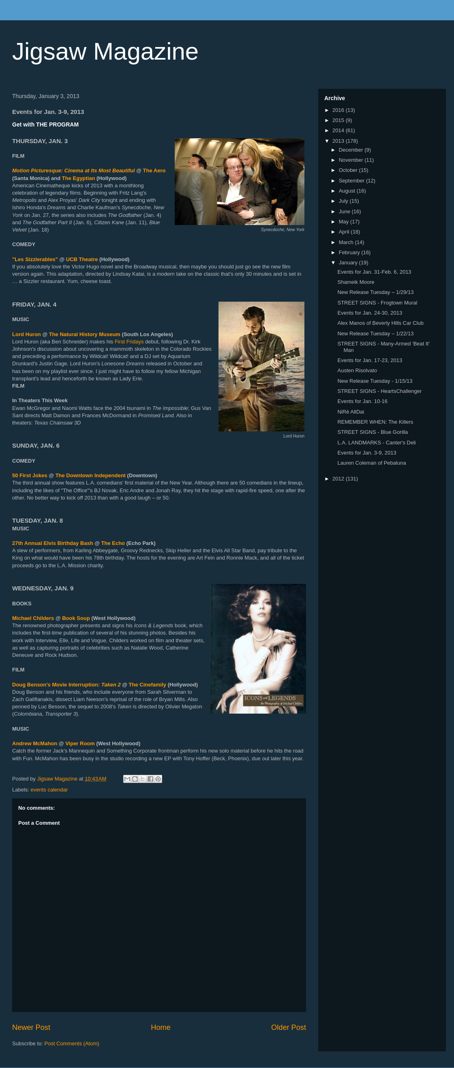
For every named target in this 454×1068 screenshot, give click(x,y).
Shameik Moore (355, 282)
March (347, 242)
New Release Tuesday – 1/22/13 (375, 333)
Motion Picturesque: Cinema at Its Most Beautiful (73, 170)
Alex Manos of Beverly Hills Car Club (380, 323)
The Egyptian (78, 178)
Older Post (288, 1027)
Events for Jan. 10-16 (362, 401)
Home (161, 1027)
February (350, 252)
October (349, 170)
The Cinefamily (147, 685)
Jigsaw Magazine (105, 51)
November (352, 160)
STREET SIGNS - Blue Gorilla (372, 432)
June (345, 211)
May (344, 222)
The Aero (154, 170)
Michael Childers (33, 618)
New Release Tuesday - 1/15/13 (374, 381)
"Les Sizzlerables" (35, 259)
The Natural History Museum (84, 334)
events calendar (49, 790)
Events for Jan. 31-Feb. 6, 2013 (374, 272)
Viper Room (80, 743)
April (345, 232)
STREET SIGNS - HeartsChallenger (379, 391)
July (344, 201)
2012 (339, 479)
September (352, 181)
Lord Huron (26, 334)
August (348, 191)
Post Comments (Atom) (72, 1043)
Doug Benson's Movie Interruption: (66, 685)
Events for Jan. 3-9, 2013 (366, 453)
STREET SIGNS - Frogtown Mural (377, 303)
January (349, 262)
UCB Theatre (82, 259)
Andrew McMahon (34, 743)
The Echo (113, 543)
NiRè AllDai (350, 412)
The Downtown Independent (91, 475)
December (352, 150)
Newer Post (31, 1027)
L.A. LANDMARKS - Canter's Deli (376, 443)
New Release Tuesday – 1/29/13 (375, 292)
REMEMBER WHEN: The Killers (375, 422)
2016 (339, 110)
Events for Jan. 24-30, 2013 (369, 313)
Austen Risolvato (357, 370)
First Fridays (129, 342)
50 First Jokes (29, 475)
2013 (339, 141)
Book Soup (76, 618)
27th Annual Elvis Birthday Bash (52, 543)
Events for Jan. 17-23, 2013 (369, 360)
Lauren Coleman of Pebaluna (371, 463)
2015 (339, 120)
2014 (339, 130)
